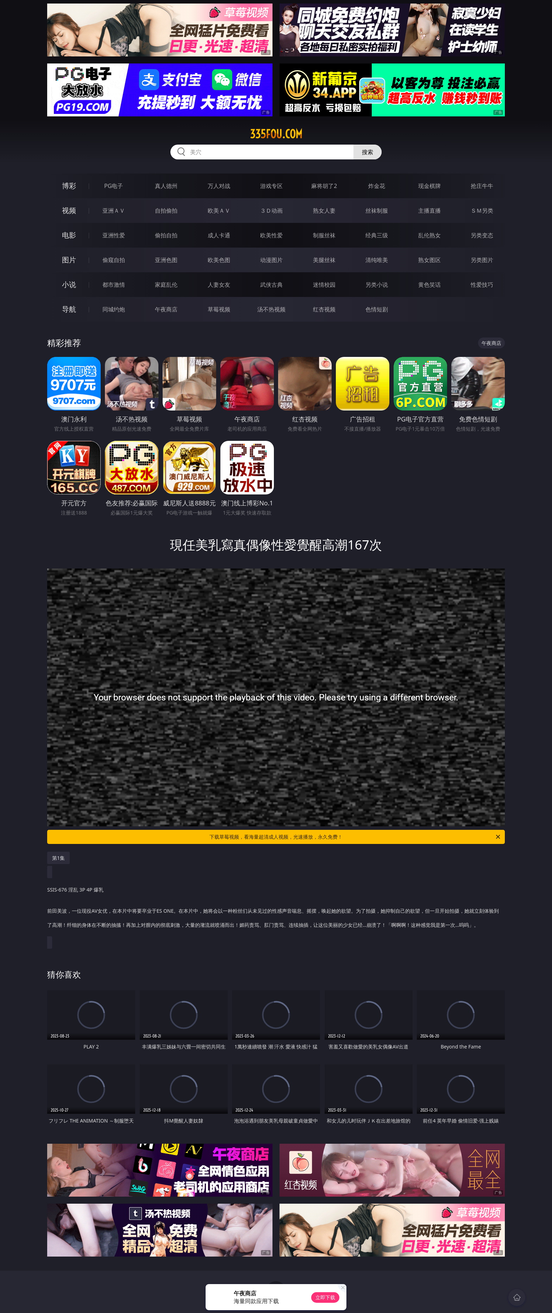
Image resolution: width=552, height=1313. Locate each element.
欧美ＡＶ (219, 210)
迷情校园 (324, 284)
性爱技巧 (482, 284)
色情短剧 (376, 309)
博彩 (69, 185)
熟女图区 (429, 260)
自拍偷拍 (166, 210)
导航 (69, 309)
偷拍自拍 (166, 235)
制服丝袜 (324, 235)
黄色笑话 (429, 284)
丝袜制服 (376, 210)
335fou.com (276, 134)
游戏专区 (271, 186)
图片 (69, 260)
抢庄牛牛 (482, 186)
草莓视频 (219, 309)
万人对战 (219, 186)
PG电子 (113, 186)
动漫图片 (271, 260)
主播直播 (429, 210)
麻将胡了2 (324, 186)
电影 (69, 235)
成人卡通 (219, 235)
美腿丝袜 (324, 260)
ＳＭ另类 (482, 210)
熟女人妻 (324, 210)
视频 (69, 210)
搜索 (367, 152)
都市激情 (113, 284)
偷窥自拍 (113, 260)
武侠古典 (271, 284)
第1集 (58, 858)
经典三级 (376, 235)
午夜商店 (166, 309)
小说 (69, 284)
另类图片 (482, 260)
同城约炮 (113, 309)
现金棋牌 (429, 186)
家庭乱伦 (166, 284)
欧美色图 (219, 260)
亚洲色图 (166, 260)
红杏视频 (324, 309)
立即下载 (325, 1297)
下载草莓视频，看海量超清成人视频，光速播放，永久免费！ (355, 837)
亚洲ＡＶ (113, 210)
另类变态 (482, 235)
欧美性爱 (271, 235)
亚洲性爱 (113, 235)
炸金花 (376, 186)
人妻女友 (219, 284)
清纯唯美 (376, 260)
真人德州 (166, 186)
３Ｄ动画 (271, 210)
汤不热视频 (271, 309)
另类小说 (376, 284)
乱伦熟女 (429, 235)
